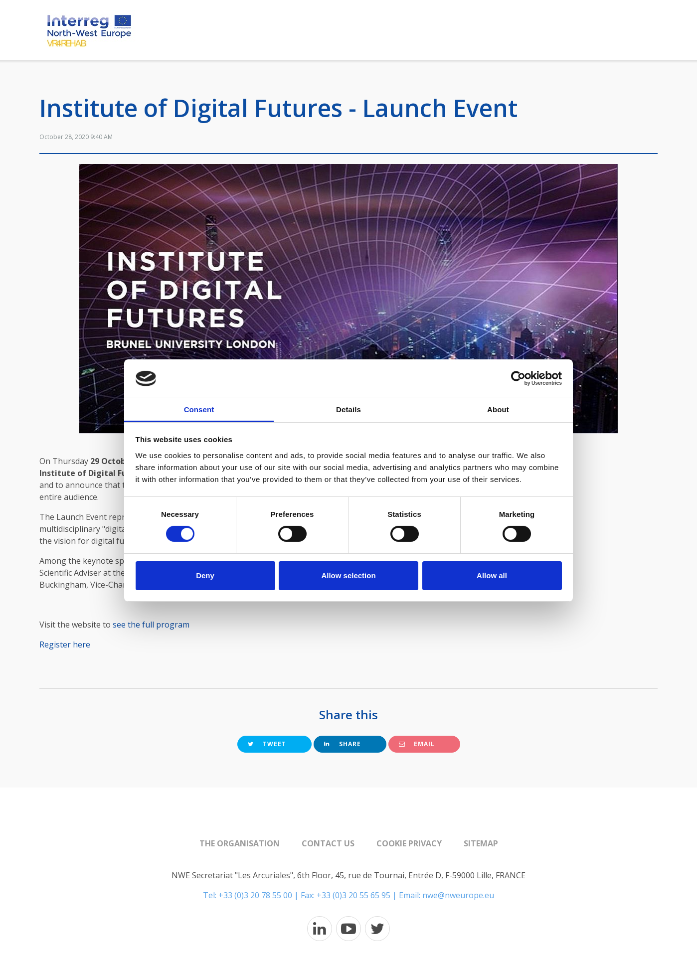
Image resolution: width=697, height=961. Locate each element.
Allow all (492, 575)
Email (417, 744)
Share (342, 744)
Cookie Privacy (409, 843)
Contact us (328, 843)
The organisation (239, 843)
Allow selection (348, 575)
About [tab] (498, 409)
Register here (65, 644)
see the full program (151, 624)
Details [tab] (348, 409)
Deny (205, 575)
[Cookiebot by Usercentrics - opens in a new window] (518, 378)
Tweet (267, 744)
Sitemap (481, 843)
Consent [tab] (199, 409)
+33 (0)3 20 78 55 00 (255, 895)
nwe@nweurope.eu (458, 895)
